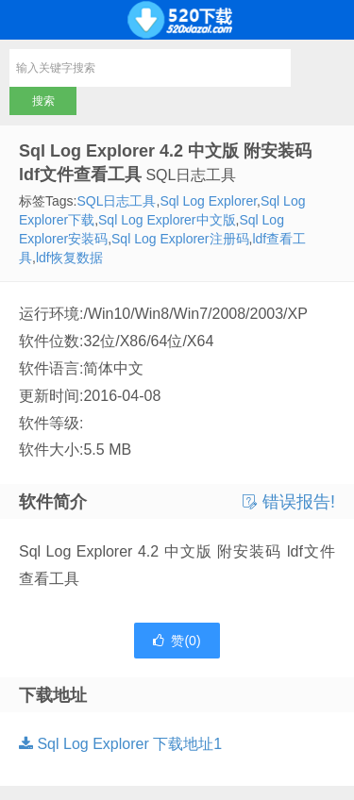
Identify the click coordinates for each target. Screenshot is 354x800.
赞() (176, 640)
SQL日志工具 (116, 200)
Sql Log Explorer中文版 (167, 219)
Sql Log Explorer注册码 (180, 238)
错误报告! (289, 501)
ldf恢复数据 (69, 257)
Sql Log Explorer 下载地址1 (120, 744)
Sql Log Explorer (208, 200)
